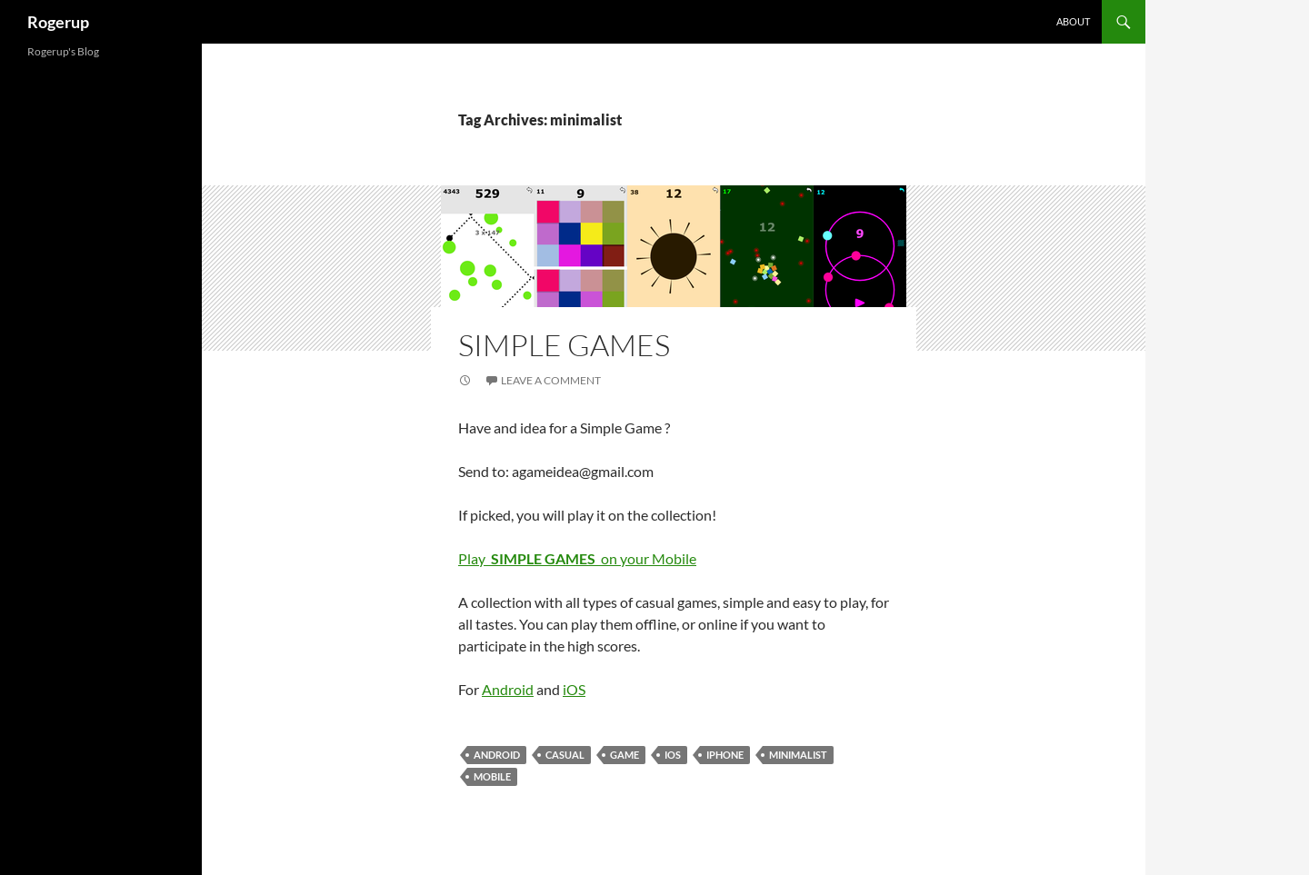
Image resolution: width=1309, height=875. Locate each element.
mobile (492, 776)
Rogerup (58, 22)
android (497, 755)
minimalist (798, 755)
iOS (574, 689)
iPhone (725, 755)
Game (624, 755)
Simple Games (564, 344)
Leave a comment (551, 380)
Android (508, 689)
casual (565, 755)
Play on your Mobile (577, 558)
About (1073, 21)
